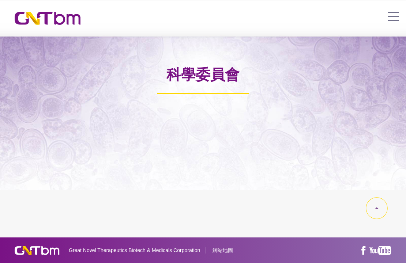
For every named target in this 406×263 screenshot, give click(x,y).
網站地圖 (223, 250)
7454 (393, 16)
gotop (377, 208)
